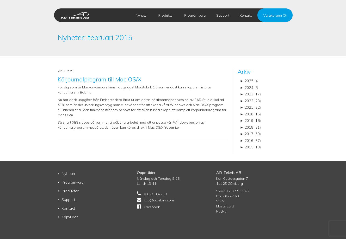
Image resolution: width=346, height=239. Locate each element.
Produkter (166, 15)
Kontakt (246, 15)
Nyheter (142, 15)
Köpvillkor (70, 216)
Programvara (195, 15)
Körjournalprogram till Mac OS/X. (100, 79)
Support (222, 15)
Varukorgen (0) (275, 15)
